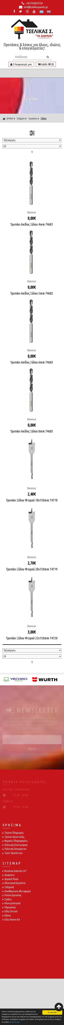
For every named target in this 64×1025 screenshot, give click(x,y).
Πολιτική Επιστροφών (15, 844)
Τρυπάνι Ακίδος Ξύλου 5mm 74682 (31, 293)
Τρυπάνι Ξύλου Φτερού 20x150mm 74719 (32, 569)
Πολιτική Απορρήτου (14, 848)
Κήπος (7, 915)
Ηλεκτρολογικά (11, 903)
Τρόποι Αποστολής (14, 836)
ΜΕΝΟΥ (32, 73)
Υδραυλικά (9, 907)
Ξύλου (43, 118)
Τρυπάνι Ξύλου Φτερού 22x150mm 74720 (32, 638)
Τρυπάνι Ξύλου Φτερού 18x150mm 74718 (32, 500)
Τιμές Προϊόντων (13, 852)
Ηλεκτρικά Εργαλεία (14, 883)
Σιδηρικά (21, 118)
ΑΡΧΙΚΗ (8, 118)
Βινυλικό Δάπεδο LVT (15, 870)
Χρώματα (8, 874)
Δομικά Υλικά (10, 879)
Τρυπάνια (32, 118)
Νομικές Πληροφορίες (15, 840)
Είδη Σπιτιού (10, 911)
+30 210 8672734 (32, 3)
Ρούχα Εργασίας (12, 895)
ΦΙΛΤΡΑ (32, 133)
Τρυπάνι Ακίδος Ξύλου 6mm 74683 (31, 362)
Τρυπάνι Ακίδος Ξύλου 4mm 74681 (31, 224)
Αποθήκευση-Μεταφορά (17, 891)
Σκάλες (7, 899)
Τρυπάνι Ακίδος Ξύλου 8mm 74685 (31, 431)
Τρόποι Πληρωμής (13, 832)
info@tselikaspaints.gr (33, 7)
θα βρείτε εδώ (14, 1022)
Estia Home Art (11, 919)
